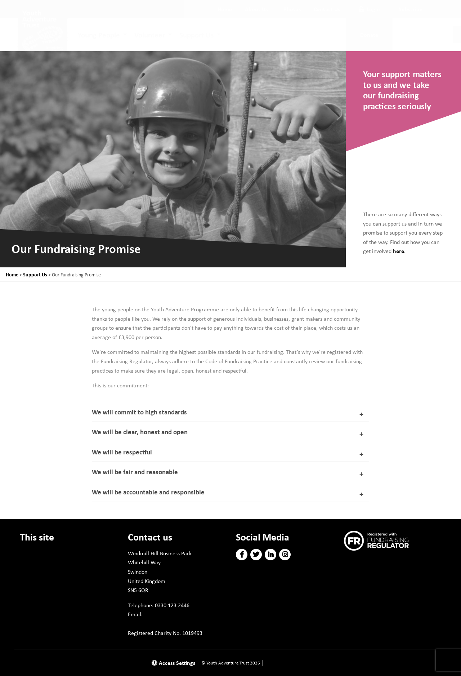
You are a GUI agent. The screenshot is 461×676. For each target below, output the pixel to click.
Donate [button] (369, 35)
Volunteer (149, 35)
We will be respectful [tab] (122, 452)
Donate (29, 553)
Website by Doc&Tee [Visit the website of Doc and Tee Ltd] (284, 663)
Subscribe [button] (410, 9)
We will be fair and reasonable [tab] (135, 471)
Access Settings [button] (173, 663)
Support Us (196, 35)
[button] (241, 554)
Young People (99, 35)
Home (225, 9)
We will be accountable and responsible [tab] (148, 492)
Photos (292, 9)
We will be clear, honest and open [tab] (140, 431)
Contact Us (327, 9)
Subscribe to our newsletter (381, 561)
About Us (256, 9)
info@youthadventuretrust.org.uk (170, 623)
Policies (29, 579)
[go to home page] (42, 31)
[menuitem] (225, 9)
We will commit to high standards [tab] (139, 412)
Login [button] (369, 9)
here (398, 251)
